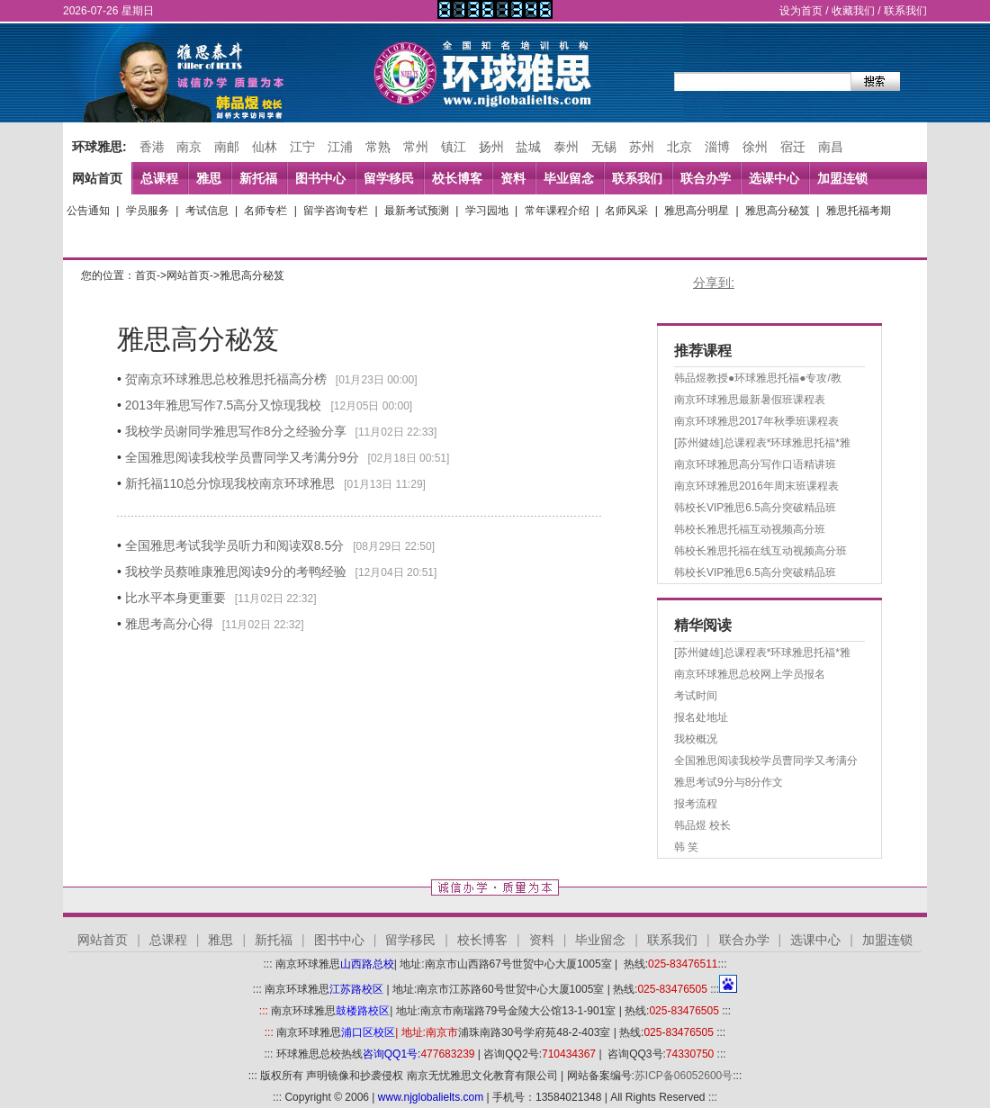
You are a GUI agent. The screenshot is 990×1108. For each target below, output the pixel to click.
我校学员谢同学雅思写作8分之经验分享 (235, 431)
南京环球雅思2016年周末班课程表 (756, 486)
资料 (513, 178)
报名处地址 (701, 717)
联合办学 (705, 178)
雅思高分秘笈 (777, 210)
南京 (189, 147)
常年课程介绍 (557, 210)
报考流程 (695, 803)
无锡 (603, 147)
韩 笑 (686, 847)
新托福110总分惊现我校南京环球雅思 (230, 483)
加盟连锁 (842, 178)
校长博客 (457, 178)
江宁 (302, 147)
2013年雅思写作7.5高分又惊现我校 (223, 405)
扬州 (491, 147)
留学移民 (389, 178)
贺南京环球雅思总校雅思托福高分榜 (226, 379)
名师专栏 (265, 210)
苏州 (641, 147)
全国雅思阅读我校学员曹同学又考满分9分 (242, 457)
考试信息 (207, 210)
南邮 (226, 147)
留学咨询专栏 (335, 210)
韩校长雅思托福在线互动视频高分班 (760, 551)
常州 (415, 147)
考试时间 (695, 695)
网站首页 (97, 178)
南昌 (830, 147)
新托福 (258, 178)
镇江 (453, 147)
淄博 (717, 147)
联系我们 (905, 11)
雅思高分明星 (696, 210)
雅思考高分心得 (169, 624)
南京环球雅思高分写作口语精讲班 (755, 464)
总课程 (159, 178)
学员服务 (147, 210)
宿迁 (793, 147)
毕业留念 (569, 178)
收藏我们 (853, 11)
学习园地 (486, 210)
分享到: (713, 282)
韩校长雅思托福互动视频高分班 (749, 529)
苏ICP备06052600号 (683, 1075)
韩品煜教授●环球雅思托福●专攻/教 (758, 378)
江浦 (340, 147)
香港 (152, 147)
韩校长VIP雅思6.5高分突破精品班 (755, 507)
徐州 (755, 147)
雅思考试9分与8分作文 (728, 782)
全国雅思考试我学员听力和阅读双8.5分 (234, 545)
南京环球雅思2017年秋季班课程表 (756, 421)
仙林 (264, 147)
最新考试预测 (416, 210)
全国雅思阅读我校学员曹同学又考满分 (766, 760)
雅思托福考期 (858, 210)
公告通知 (88, 210)
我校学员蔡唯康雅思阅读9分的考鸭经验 (235, 571)
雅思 (208, 178)
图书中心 (320, 178)
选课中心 (774, 178)
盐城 (528, 147)
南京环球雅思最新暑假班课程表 (749, 399)
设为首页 (801, 11)
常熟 (378, 147)
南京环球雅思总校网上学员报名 (749, 674)
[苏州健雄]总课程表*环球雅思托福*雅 (762, 443)
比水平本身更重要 (175, 597)
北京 (679, 147)
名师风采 (626, 210)
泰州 (566, 147)
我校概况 (695, 739)
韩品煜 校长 (702, 825)
